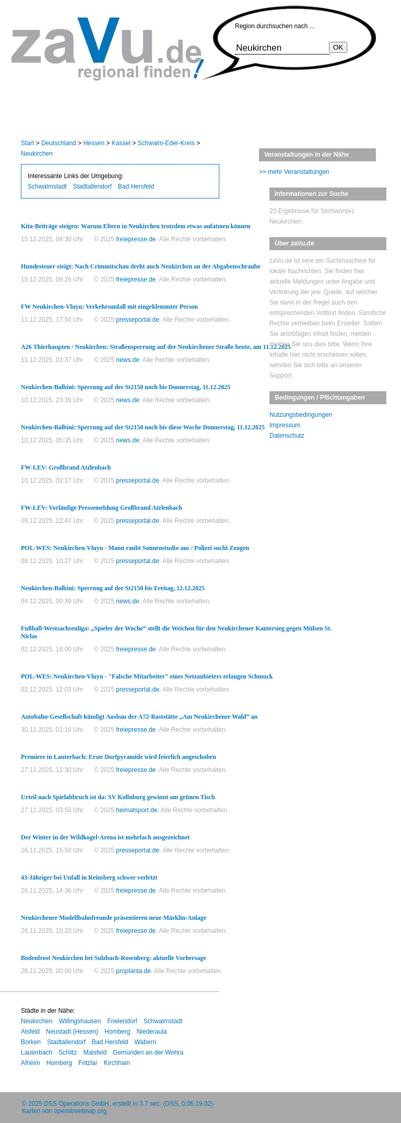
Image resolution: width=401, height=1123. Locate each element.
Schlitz (67, 1052)
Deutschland (58, 143)
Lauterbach (36, 1052)
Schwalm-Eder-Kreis (166, 143)
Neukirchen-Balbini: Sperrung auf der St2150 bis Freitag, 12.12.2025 (113, 588)
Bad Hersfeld (136, 186)
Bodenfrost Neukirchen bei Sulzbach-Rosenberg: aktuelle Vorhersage (113, 958)
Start (27, 143)
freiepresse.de (136, 239)
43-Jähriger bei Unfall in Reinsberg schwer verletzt (89, 877)
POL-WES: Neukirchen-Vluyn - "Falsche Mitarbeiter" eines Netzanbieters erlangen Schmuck (147, 676)
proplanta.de (133, 971)
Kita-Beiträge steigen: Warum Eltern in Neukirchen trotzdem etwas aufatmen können (136, 226)
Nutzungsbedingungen (300, 414)
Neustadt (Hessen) (72, 1031)
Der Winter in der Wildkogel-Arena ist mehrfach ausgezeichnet (105, 837)
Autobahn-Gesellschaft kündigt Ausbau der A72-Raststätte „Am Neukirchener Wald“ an (139, 716)
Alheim (30, 1063)
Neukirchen (37, 153)
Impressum (284, 425)
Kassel (121, 143)
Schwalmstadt (47, 186)
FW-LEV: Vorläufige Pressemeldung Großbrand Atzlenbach (101, 507)
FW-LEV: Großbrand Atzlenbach (66, 467)
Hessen (93, 143)
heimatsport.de (136, 810)
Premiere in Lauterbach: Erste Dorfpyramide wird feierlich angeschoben (118, 757)
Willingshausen (80, 1021)
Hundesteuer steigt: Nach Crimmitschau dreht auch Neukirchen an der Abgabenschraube (141, 266)
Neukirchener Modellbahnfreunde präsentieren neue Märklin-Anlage (113, 917)
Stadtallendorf (92, 186)
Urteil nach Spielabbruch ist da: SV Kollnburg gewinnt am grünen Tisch (118, 797)
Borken (31, 1042)
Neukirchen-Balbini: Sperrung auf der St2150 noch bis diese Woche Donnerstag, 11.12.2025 (143, 427)
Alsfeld (30, 1031)
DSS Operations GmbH (76, 1103)
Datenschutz (286, 435)
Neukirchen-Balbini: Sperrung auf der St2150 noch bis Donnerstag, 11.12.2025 (125, 387)
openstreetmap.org (80, 1111)
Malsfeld (95, 1052)
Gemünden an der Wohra (148, 1052)
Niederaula (151, 1031)
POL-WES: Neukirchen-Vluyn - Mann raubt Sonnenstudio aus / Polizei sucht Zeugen (135, 548)
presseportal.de (137, 319)
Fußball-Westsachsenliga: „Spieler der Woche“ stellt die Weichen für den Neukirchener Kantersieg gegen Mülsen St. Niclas (176, 632)
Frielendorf (122, 1021)
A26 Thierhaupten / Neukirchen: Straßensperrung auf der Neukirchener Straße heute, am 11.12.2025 (156, 346)
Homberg (117, 1031)
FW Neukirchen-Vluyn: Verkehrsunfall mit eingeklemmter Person (109, 306)
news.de (127, 360)
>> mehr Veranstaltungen (294, 172)
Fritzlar (88, 1063)
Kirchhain (117, 1063)
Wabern (145, 1042)
